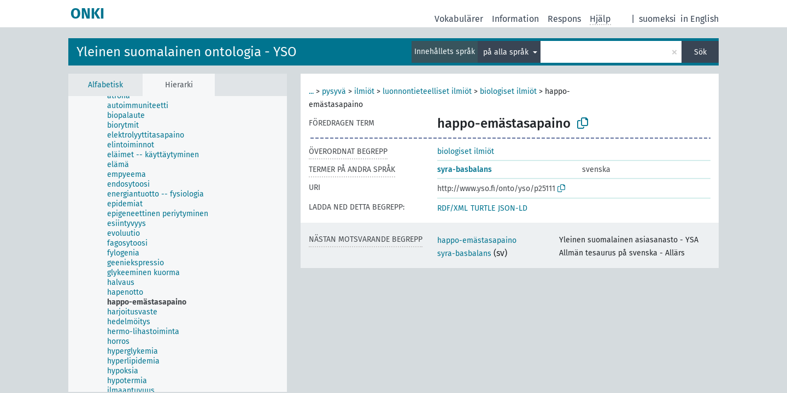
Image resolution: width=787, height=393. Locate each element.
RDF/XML (452, 208)
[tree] (177, 244)
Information (515, 19)
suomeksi (657, 19)
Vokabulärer (458, 19)
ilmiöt (364, 91)
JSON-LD (512, 208)
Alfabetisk (105, 85)
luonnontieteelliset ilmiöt (427, 91)
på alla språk (507, 52)
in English (699, 19)
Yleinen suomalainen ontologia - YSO (187, 51)
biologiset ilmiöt (508, 91)
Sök (700, 52)
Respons (564, 19)
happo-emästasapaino (476, 240)
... (311, 91)
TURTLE (483, 208)
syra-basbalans (464, 169)
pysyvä (334, 91)
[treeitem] (123, 96)
